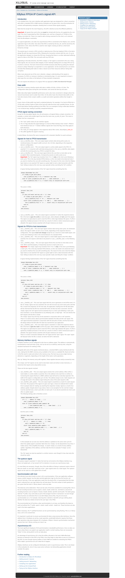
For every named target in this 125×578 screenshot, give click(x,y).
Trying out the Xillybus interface (28, 568)
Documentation (39, 7)
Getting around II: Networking (27, 561)
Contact (72, 7)
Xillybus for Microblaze (42, 10)
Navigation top (24, 10)
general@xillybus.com (76, 576)
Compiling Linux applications (27, 563)
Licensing (50, 7)
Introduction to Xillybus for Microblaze (30, 557)
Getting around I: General (26, 559)
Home (19, 7)
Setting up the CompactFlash (27, 566)
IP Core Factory (61, 7)
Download (28, 7)
